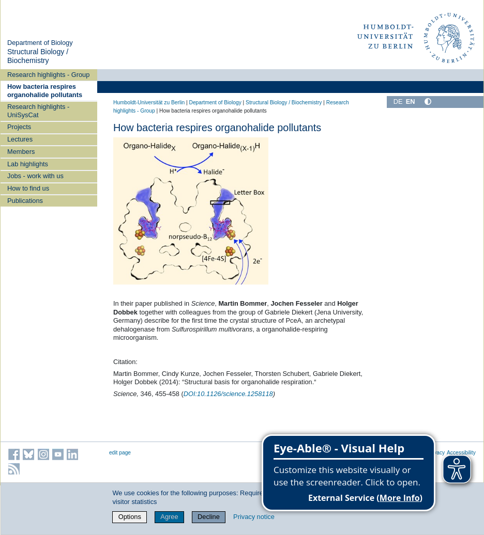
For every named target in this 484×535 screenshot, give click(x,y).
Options (129, 517)
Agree (169, 517)
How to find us (28, 188)
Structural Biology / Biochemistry (37, 56)
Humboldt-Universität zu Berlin (149, 102)
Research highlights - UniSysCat (38, 110)
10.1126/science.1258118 (228, 394)
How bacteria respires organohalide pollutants (44, 90)
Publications (25, 200)
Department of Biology (40, 42)
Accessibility (461, 452)
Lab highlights (27, 164)
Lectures (20, 139)
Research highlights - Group (48, 74)
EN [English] (410, 101)
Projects (19, 127)
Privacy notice (254, 517)
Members (21, 151)
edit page (120, 452)
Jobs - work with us (35, 176)
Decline (209, 517)
